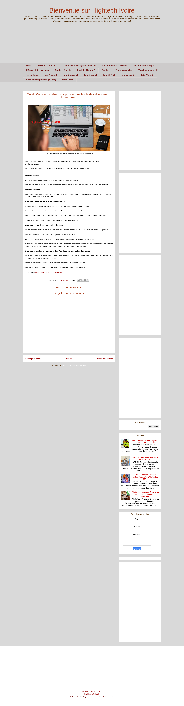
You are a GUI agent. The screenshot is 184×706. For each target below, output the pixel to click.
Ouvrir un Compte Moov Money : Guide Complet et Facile (145, 441)
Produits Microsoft (86, 70)
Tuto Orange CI (70, 75)
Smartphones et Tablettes (114, 65)
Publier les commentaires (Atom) (74, 365)
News (29, 65)
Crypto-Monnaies (123, 70)
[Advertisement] (92, 45)
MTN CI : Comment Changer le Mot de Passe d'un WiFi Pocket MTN (145, 477)
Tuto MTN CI (109, 75)
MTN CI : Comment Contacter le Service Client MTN (145, 458)
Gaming (105, 70)
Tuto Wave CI (147, 75)
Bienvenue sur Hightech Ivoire (92, 10)
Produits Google (63, 70)
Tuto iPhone (32, 75)
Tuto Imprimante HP (148, 70)
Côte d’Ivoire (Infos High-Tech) (41, 80)
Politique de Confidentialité (92, 691)
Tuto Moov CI (90, 75)
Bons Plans (67, 80)
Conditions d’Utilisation (92, 694)
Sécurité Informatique (143, 65)
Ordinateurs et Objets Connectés (80, 65)
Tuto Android (50, 75)
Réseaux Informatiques (37, 70)
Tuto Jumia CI (128, 75)
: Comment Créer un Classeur (48, 272)
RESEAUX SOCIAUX (48, 65)
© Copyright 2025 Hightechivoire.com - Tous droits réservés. (92, 697)
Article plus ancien (105, 359)
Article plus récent (33, 359)
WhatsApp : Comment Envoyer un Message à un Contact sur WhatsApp (145, 494)
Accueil (69, 359)
